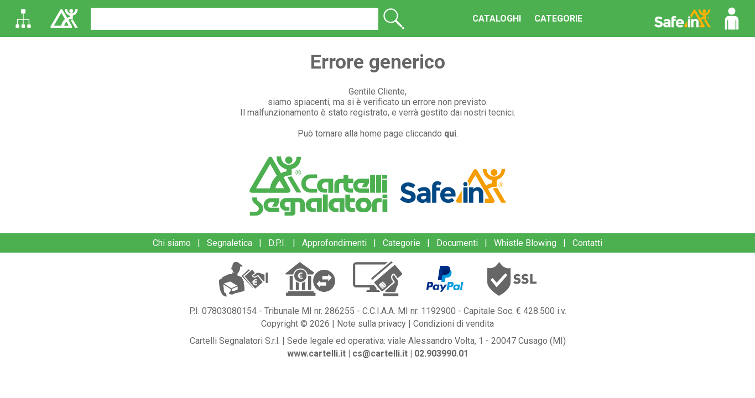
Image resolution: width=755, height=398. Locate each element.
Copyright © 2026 (295, 323)
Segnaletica (229, 243)
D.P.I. (277, 243)
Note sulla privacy (371, 323)
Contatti (587, 243)
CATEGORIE (558, 18)
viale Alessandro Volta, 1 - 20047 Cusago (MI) (477, 341)
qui (450, 133)
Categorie (401, 243)
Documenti (457, 243)
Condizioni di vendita (453, 323)
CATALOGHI (496, 18)
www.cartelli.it (316, 353)
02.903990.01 (441, 353)
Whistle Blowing (525, 243)
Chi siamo (172, 243)
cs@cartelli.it (380, 353)
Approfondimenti (334, 243)
